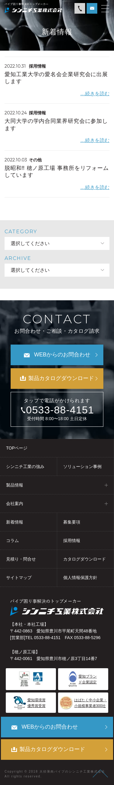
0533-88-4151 (60, 410)
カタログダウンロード (84, 559)
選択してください (30, 243)
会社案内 (14, 503)
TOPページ (17, 448)
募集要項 (71, 522)
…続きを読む (94, 93)
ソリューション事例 (82, 466)
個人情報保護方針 (80, 577)
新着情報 (14, 522)
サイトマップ (19, 577)
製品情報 (14, 485)
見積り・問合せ (21, 559)
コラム (12, 540)
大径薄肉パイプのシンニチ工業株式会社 (72, 771)
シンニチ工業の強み (25, 466)
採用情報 (71, 540)
